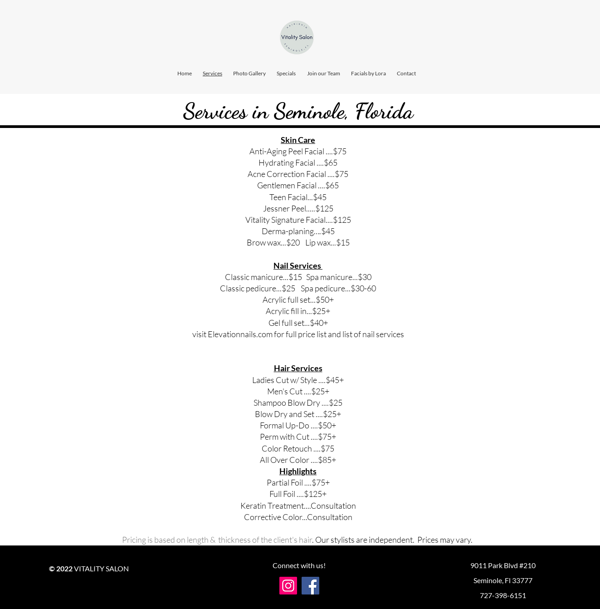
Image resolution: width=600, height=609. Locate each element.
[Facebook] (310, 585)
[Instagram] (288, 585)
